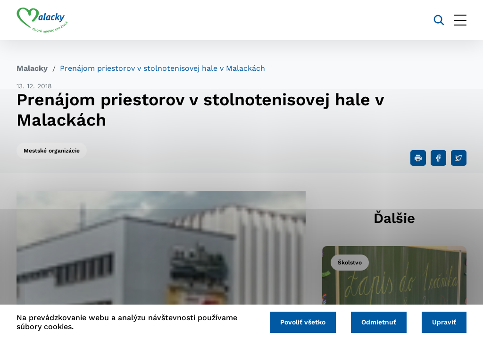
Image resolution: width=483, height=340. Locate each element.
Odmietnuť (378, 322)
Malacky (32, 68)
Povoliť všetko (302, 322)
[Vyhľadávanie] (438, 20)
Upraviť (444, 322)
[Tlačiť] (418, 158)
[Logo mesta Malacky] (42, 20)
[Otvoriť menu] (460, 20)
